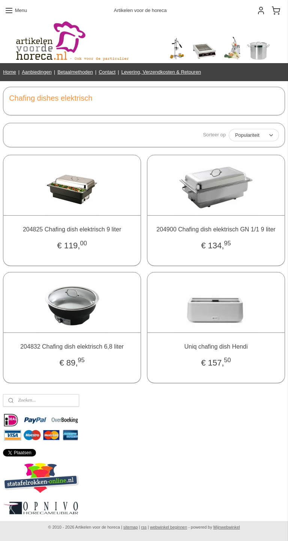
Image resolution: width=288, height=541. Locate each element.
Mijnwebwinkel (226, 527)
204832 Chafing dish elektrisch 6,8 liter (72, 346)
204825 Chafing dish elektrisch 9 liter (72, 229)
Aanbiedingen (37, 72)
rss (144, 527)
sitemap (130, 527)
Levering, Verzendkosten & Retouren (161, 72)
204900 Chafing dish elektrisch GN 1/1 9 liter (216, 229)
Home (9, 72)
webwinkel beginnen (168, 527)
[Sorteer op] (254, 135)
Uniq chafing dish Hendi (216, 346)
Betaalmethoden (75, 72)
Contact (107, 72)
